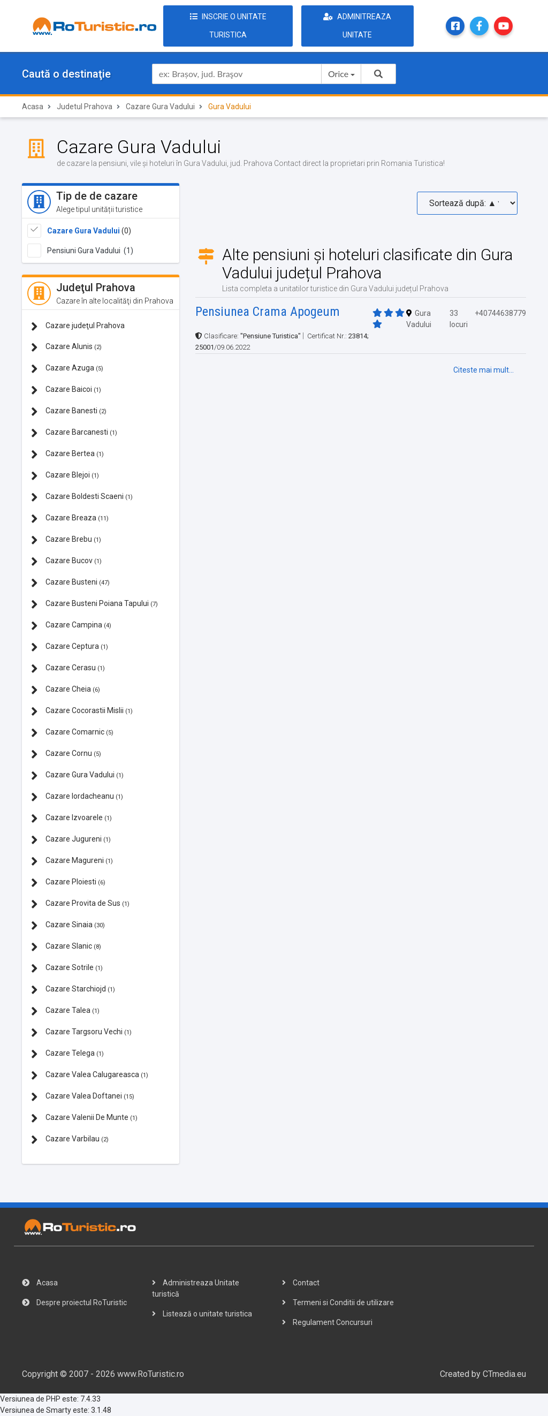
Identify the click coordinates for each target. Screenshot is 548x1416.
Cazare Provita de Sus (80, 904)
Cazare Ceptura (69, 647)
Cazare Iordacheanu (77, 797)
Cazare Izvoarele (71, 818)
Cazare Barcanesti (74, 433)
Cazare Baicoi (66, 390)
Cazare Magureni (72, 861)
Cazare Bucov (66, 561)
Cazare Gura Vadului (160, 106)
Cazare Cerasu (68, 668)
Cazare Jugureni (71, 839)
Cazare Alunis (66, 347)
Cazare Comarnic (72, 732)
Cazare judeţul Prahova (78, 326)
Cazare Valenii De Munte (84, 1118)
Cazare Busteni (70, 582)
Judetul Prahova (84, 106)
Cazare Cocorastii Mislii (82, 711)
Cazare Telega (67, 1054)
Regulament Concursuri (327, 1322)
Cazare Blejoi (65, 475)
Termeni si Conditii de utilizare (338, 1302)
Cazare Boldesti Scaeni (82, 497)
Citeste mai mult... (483, 370)
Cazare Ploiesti (68, 882)
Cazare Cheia (65, 689)
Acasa (32, 106)
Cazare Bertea (67, 454)
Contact (300, 1282)
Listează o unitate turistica (202, 1313)
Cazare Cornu (66, 754)
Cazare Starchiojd (73, 989)
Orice (338, 74)
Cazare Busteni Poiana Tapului (94, 604)
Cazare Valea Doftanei (82, 1096)
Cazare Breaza (70, 518)
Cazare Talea (65, 1011)
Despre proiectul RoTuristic (74, 1302)
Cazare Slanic (66, 946)
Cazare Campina (71, 625)
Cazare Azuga (67, 368)
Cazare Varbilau (70, 1139)
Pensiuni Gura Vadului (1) (90, 250)
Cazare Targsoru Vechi (81, 1032)
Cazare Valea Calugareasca (89, 1075)
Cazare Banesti (68, 411)
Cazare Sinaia (68, 925)
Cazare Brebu (66, 540)
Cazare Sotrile (67, 968)
